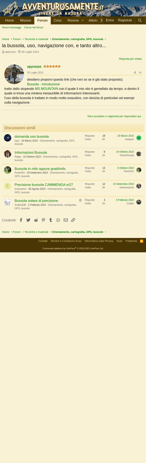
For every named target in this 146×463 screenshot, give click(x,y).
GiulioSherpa (127, 240)
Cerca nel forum (33, 27)
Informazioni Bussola (31, 238)
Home (9, 20)
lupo (17, 226)
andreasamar (126, 273)
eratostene (20, 274)
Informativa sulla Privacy (99, 451)
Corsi (57, 20)
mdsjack (129, 224)
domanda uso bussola (32, 222)
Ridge (18, 242)
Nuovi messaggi (11, 27)
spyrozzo (10, 109)
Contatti (42, 451)
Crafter (130, 289)
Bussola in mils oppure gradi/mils (40, 254)
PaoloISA (20, 258)
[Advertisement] (73, 64)
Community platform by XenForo (73, 459)
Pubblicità (131, 451)
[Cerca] (140, 20)
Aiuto (119, 451)
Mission (25, 20)
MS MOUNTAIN (46, 146)
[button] (74, 20)
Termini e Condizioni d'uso (66, 451)
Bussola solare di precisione (36, 286)
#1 (140, 130)
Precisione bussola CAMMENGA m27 (44, 270)
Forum (42, 20)
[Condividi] (135, 130)
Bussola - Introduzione (43, 141)
